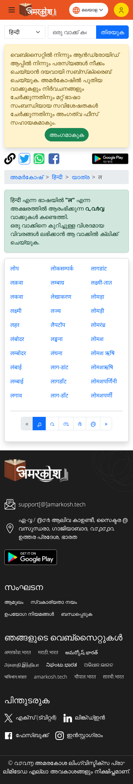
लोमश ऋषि (103, 353)
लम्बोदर (18, 353)
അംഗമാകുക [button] (66, 135)
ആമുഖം (13, 602)
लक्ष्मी (16, 311)
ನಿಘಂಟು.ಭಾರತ (61, 664)
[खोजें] (72, 32)
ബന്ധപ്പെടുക (76, 614)
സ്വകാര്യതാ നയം (54, 602)
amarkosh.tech (50, 676)
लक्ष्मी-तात (101, 282)
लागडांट (99, 268)
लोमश (97, 339)
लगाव (16, 395)
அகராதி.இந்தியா (21, 664)
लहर (15, 325)
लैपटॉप (58, 325)
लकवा (16, 296)
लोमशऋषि (102, 367)
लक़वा (16, 282)
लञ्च (56, 311)
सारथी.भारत (113, 676)
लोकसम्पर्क (62, 268)
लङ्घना (57, 339)
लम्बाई (16, 381)
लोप (14, 268)
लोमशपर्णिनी (104, 381)
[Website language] (88, 10)
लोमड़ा (97, 296)
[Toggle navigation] (11, 10)
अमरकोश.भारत (17, 652)
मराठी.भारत (48, 652)
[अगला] (106, 423)
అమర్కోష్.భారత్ (81, 652)
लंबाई (16, 367)
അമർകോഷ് (26, 177)
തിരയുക (112, 32)
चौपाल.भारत (85, 676)
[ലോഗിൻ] (121, 10)
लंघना (56, 353)
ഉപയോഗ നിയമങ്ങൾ (29, 614)
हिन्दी (57, 177)
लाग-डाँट (59, 395)
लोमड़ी (97, 311)
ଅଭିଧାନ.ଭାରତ (98, 664)
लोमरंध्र (98, 325)
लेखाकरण (61, 296)
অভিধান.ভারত (15, 676)
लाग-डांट (59, 367)
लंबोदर (17, 339)
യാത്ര (80, 177)
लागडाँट (59, 381)
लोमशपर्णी (101, 395)
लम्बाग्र (57, 282)
